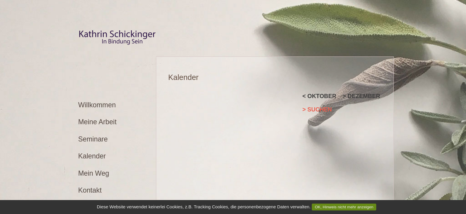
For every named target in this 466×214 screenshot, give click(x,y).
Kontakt (90, 190)
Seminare (93, 139)
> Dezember (361, 96)
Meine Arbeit (97, 122)
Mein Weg (93, 173)
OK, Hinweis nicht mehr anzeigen (344, 207)
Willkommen (97, 105)
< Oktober (319, 96)
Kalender (92, 156)
